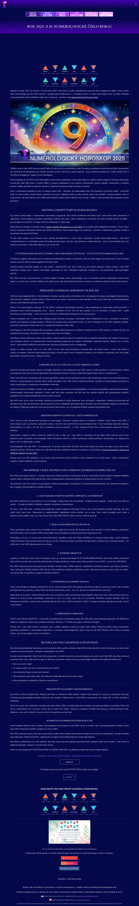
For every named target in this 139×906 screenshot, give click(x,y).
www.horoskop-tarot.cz (82, 900)
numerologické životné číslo (84, 97)
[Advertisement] (69, 49)
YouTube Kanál (69, 858)
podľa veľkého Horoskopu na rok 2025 (64, 227)
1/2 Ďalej (70, 777)
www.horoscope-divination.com (87, 896)
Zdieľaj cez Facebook (69, 868)
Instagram (69, 863)
